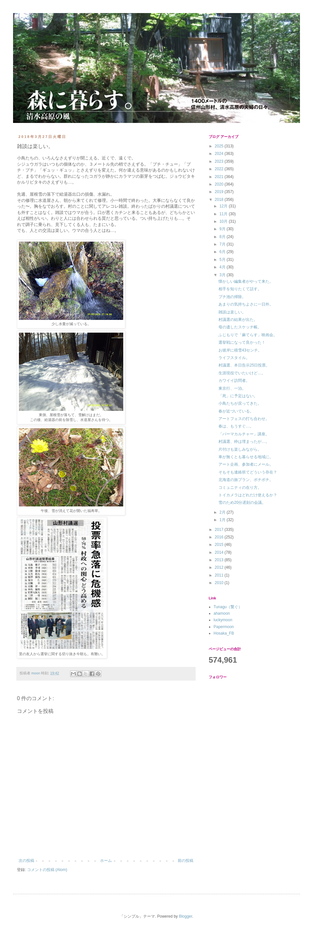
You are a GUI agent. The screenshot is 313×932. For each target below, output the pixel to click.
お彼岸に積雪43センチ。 (240, 350)
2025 (220, 146)
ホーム (106, 860)
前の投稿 (185, 860)
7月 (223, 244)
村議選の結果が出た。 (238, 319)
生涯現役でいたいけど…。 (241, 373)
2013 (220, 560)
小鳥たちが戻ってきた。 (239, 403)
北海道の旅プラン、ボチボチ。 (245, 479)
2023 (220, 161)
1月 (223, 520)
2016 (220, 537)
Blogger (185, 916)
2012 (220, 567)
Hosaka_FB (224, 633)
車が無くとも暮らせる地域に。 (245, 457)
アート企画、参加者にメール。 (245, 464)
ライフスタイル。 (234, 357)
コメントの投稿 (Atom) (47, 869)
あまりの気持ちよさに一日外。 (245, 304)
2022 (220, 169)
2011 (220, 575)
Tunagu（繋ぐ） (228, 607)
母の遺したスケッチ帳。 (239, 327)
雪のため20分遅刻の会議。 (242, 502)
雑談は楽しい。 (232, 312)
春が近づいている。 (236, 411)
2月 (223, 512)
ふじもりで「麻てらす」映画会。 (247, 335)
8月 (223, 236)
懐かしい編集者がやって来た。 (245, 281)
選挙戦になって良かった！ (241, 342)
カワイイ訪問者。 (234, 380)
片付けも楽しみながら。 (239, 449)
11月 (224, 214)
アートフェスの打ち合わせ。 (243, 418)
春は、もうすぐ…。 (236, 426)
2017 (220, 529)
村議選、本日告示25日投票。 (244, 365)
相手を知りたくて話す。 (239, 289)
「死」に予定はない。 (238, 396)
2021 (220, 176)
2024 (220, 153)
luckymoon (223, 620)
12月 (224, 206)
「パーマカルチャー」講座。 (243, 434)
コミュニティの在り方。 (239, 487)
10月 (224, 221)
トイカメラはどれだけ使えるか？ (247, 495)
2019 (220, 191)
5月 (223, 259)
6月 (223, 251)
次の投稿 (26, 860)
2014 (220, 552)
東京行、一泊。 (232, 388)
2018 (220, 199)
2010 (220, 582)
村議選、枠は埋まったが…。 (243, 441)
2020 (220, 184)
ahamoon (222, 613)
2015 (220, 544)
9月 (223, 229)
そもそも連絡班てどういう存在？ (247, 472)
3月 (223, 275)
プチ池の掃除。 (232, 296)
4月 (223, 267)
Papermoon (224, 626)
